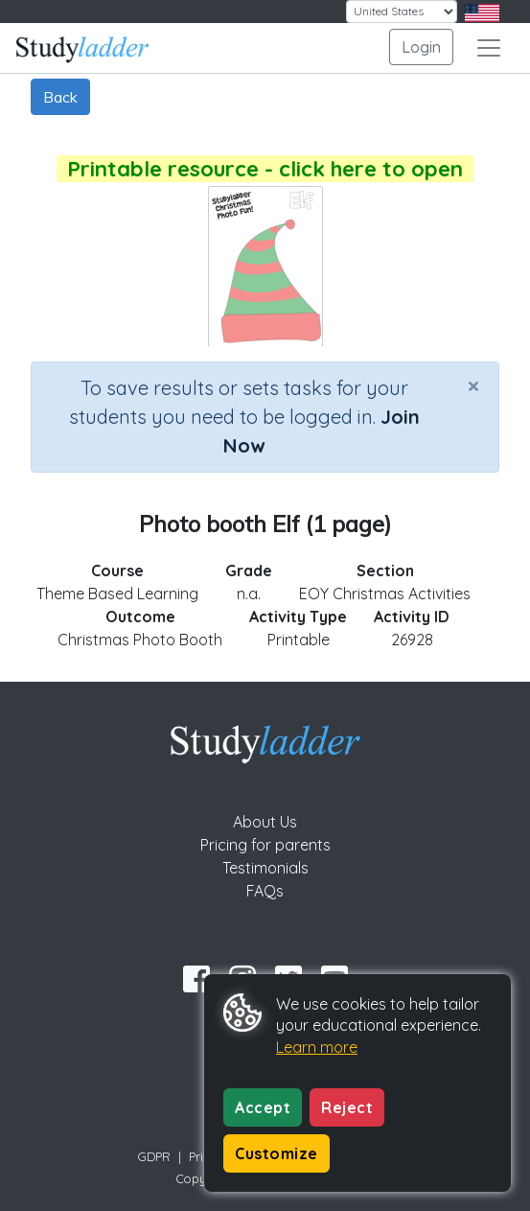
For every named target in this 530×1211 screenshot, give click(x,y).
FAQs (265, 890)
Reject (347, 1107)
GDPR (154, 1156)
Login (421, 47)
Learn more (316, 1047)
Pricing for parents (265, 844)
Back (60, 96)
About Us (265, 821)
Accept (262, 1107)
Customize (276, 1153)
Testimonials (265, 867)
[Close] (473, 385)
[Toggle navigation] (489, 48)
